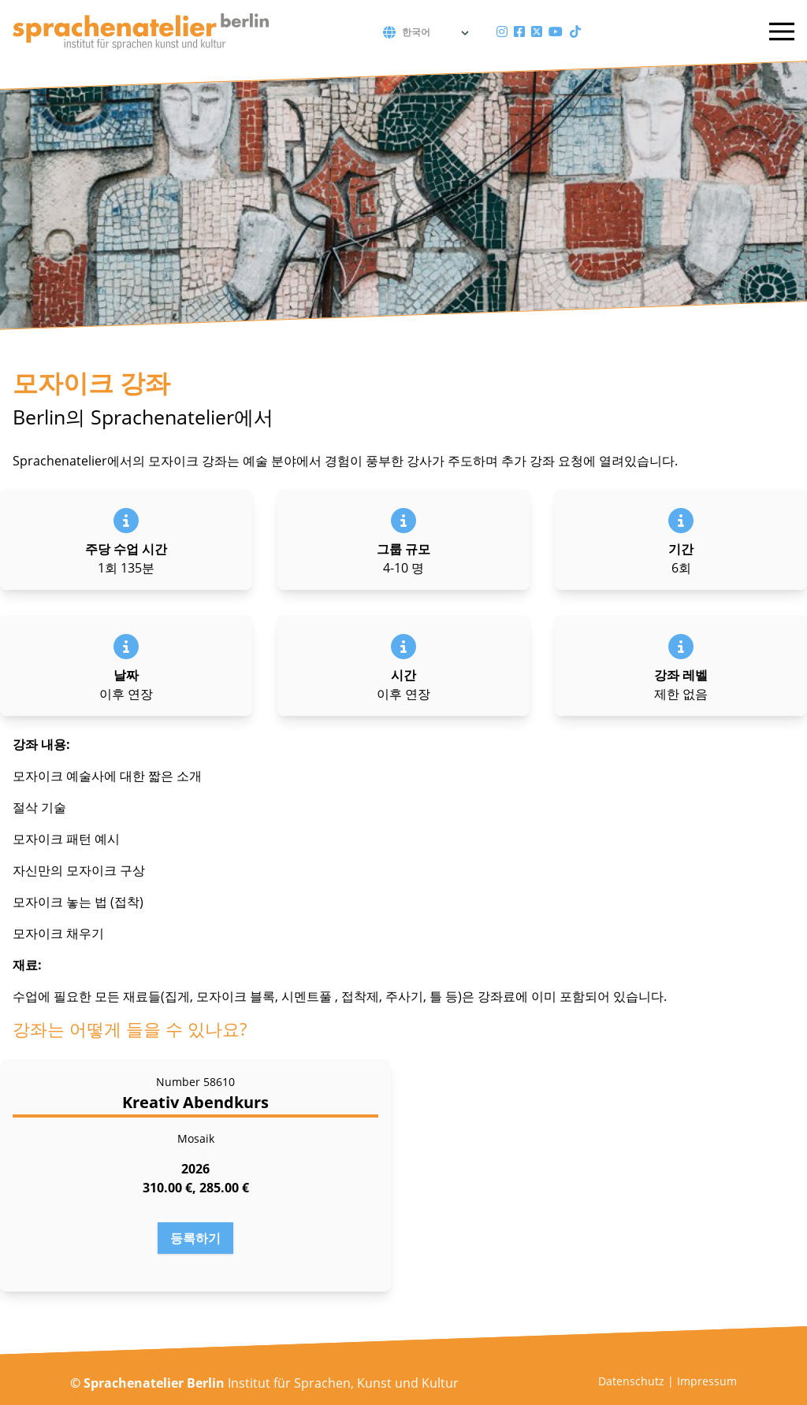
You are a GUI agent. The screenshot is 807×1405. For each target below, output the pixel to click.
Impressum (707, 1380)
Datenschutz (631, 1380)
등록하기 (195, 1238)
